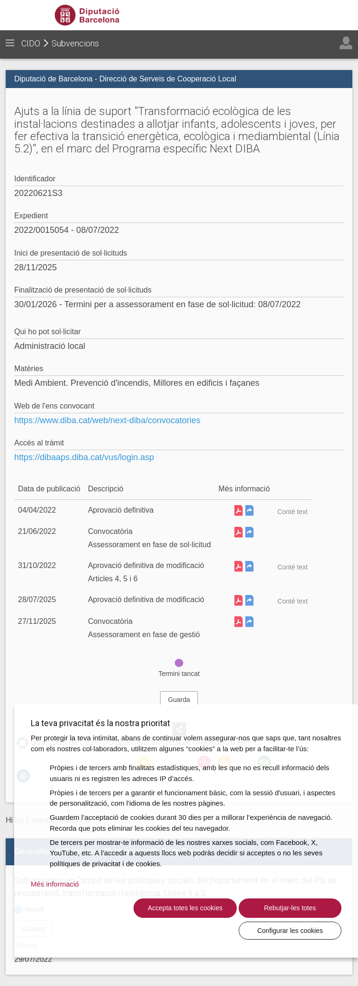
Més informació (55, 895)
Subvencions (75, 43)
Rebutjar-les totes (200, 930)
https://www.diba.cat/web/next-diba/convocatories (107, 420)
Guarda (179, 699)
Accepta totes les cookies (104, 924)
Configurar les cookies (295, 930)
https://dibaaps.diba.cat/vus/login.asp (84, 457)
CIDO (30, 43)
